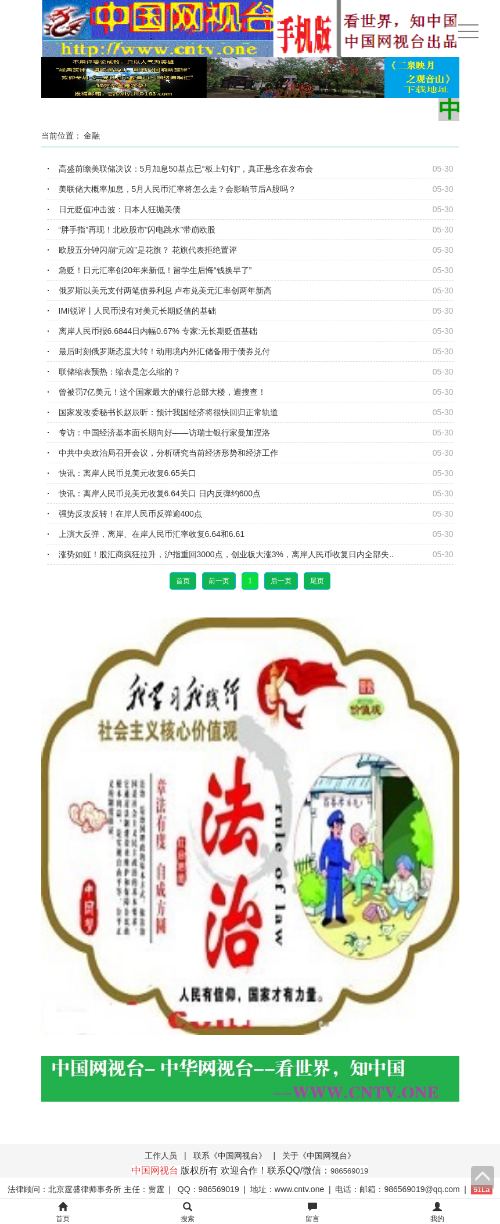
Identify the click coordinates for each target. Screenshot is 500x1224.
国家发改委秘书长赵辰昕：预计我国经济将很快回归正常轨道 (168, 412)
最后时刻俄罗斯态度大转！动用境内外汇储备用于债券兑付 (164, 351)
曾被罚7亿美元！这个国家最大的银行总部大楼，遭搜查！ (163, 392)
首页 (183, 581)
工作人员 (161, 1155)
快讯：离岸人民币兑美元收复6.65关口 (127, 473)
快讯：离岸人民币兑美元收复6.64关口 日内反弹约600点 (160, 493)
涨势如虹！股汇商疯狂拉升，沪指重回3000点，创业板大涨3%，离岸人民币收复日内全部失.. (226, 554)
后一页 (281, 581)
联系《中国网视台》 (230, 1155)
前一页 (218, 581)
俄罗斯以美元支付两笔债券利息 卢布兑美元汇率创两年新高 (165, 290)
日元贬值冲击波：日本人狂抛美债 (120, 209)
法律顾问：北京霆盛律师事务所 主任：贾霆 (86, 1189)
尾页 (317, 581)
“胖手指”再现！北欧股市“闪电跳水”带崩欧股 (137, 229)
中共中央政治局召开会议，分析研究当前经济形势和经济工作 (168, 452)
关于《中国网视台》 (318, 1155)
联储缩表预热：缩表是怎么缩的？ (120, 371)
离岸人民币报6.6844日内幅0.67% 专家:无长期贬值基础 (158, 331)
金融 (92, 135)
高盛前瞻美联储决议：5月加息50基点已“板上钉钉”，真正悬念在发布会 (186, 168)
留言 (312, 1213)
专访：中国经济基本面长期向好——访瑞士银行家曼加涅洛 (164, 432)
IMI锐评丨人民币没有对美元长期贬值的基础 (137, 310)
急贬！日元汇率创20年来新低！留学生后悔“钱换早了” (155, 270)
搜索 (188, 1213)
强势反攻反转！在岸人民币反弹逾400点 (130, 513)
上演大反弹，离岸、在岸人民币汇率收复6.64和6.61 (152, 534)
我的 (437, 1213)
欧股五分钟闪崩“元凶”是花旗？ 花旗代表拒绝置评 (148, 250)
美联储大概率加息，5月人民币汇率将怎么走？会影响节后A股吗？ (177, 189)
